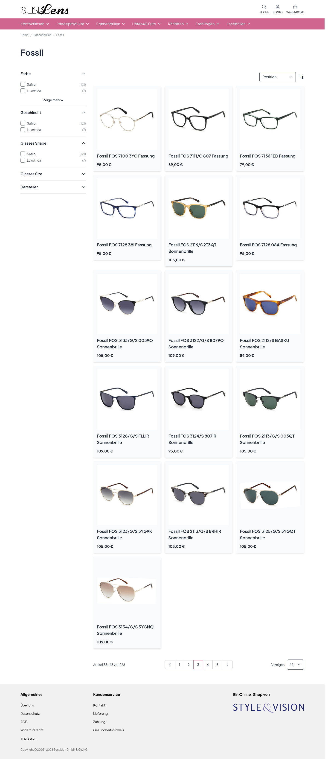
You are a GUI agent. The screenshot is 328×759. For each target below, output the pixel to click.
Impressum (29, 738)
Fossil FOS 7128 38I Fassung (124, 244)
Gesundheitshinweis (108, 730)
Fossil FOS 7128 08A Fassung (268, 244)
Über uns (27, 705)
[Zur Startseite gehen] (44, 9)
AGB (23, 722)
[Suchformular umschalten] (264, 9)
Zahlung (99, 722)
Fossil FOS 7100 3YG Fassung (126, 155)
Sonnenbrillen (42, 35)
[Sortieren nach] (277, 77)
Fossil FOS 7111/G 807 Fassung (198, 155)
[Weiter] (227, 664)
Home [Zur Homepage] (24, 35)
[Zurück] (170, 664)
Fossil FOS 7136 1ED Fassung (267, 155)
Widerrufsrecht (32, 730)
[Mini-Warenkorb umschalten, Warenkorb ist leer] (295, 9)
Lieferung (100, 713)
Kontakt (99, 705)
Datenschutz (30, 713)
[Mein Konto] (278, 9)
